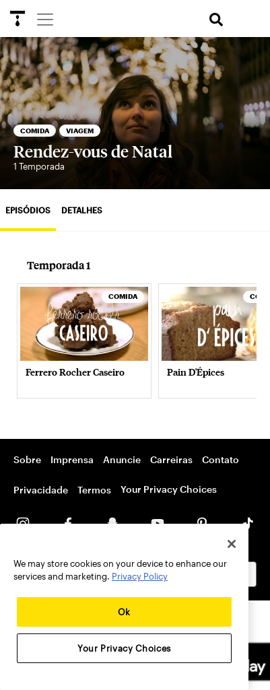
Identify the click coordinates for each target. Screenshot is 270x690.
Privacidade (40, 489)
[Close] (231, 544)
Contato (220, 459)
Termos (94, 489)
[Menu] (44, 18)
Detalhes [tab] (81, 210)
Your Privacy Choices (169, 489)
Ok (124, 612)
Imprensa (72, 459)
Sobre (27, 459)
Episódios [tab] (27, 210)
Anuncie (122, 459)
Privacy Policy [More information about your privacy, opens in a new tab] (140, 576)
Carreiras (171, 459)
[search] (216, 20)
